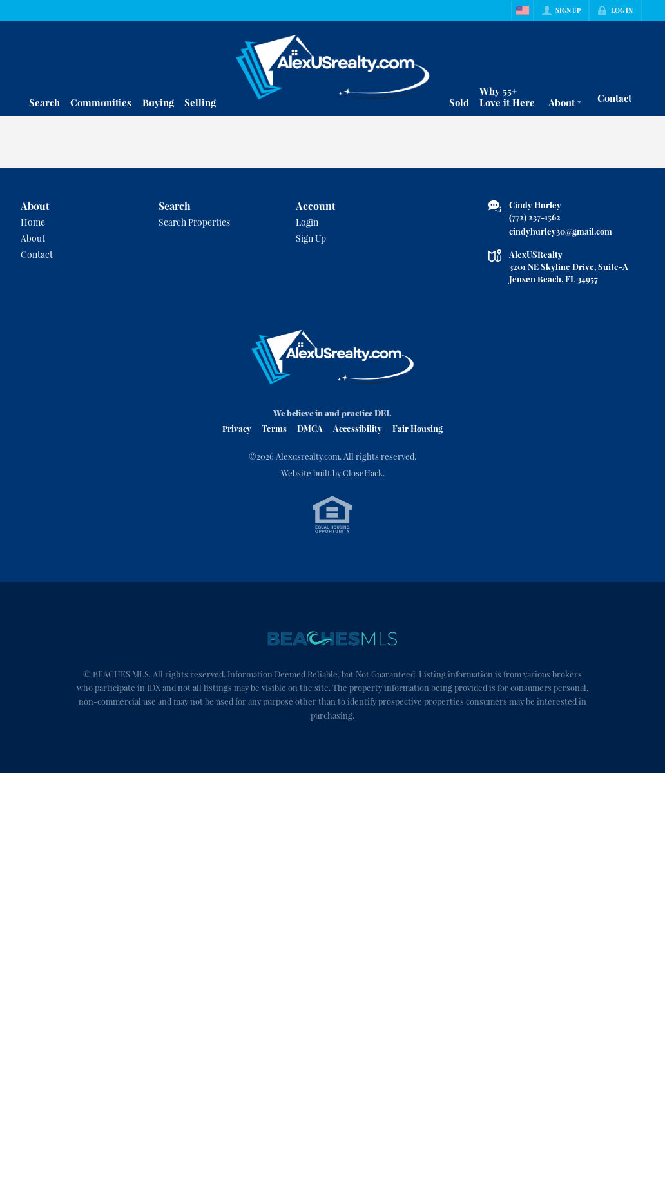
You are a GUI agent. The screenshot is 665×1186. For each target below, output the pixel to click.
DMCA (310, 428)
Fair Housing (417, 428)
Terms (274, 428)
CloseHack (363, 472)
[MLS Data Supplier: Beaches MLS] (332, 639)
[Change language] (523, 10)
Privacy (236, 428)
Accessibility (357, 428)
